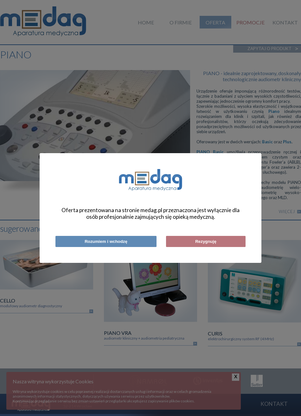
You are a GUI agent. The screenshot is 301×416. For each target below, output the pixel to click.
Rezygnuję (205, 241)
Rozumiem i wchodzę (106, 241)
